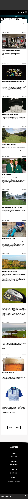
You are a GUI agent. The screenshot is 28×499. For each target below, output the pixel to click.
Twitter (13, 473)
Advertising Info (14, 464)
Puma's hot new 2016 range (9, 402)
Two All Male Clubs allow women (12, 207)
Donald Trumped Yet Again (9, 271)
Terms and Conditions (14, 458)
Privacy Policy (14, 450)
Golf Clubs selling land (9, 144)
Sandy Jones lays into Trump (10, 114)
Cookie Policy (14, 461)
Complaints (14, 456)
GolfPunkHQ (8, 496)
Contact (14, 453)
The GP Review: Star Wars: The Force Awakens (15, 81)
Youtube (16, 473)
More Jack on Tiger (7, 174)
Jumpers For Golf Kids (8, 238)
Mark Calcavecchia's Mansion (11, 50)
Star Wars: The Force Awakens (10, 305)
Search (18, 12)
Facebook (10, 473)
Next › (17, 427)
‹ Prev (10, 427)
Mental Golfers (6, 340)
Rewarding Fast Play (8, 372)
